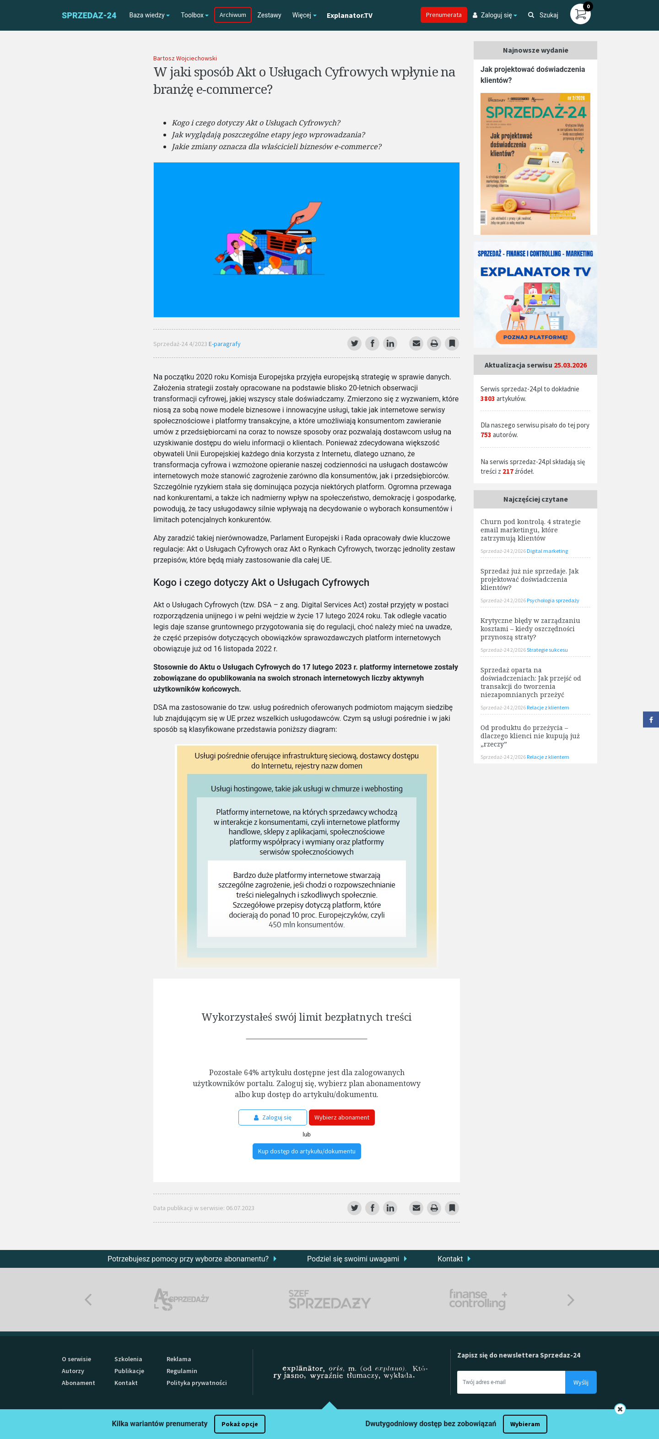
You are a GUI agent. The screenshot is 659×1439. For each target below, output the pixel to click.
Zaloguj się (273, 1117)
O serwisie (76, 1359)
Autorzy (73, 1371)
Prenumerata (444, 15)
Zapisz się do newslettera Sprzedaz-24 (518, 1355)
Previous (88, 1299)
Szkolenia (128, 1359)
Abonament (78, 1383)
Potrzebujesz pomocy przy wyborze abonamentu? (188, 1259)
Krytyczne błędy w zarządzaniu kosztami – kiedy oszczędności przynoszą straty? (530, 628)
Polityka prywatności (197, 1383)
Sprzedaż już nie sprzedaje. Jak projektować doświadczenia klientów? (529, 579)
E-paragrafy (225, 344)
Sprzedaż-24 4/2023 (181, 344)
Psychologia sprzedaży (553, 600)
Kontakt (450, 1259)
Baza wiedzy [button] (146, 15)
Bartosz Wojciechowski (185, 58)
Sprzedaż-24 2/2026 (504, 550)
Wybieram (525, 1424)
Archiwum (233, 15)
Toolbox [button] (192, 15)
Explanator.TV (350, 15)
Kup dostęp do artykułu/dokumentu (307, 1151)
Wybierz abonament (341, 1117)
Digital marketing (547, 550)
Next (570, 1299)
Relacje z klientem (548, 707)
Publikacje (129, 1371)
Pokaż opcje (239, 1424)
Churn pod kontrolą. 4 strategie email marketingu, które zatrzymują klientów (531, 529)
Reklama (179, 1359)
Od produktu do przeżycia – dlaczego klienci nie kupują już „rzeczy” (530, 735)
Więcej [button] (301, 15)
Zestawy (269, 15)
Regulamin (182, 1371)
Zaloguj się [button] (492, 15)
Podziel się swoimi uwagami (353, 1259)
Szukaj (543, 15)
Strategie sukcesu (547, 649)
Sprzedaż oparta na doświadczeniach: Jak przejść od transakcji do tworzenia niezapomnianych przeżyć (531, 682)
